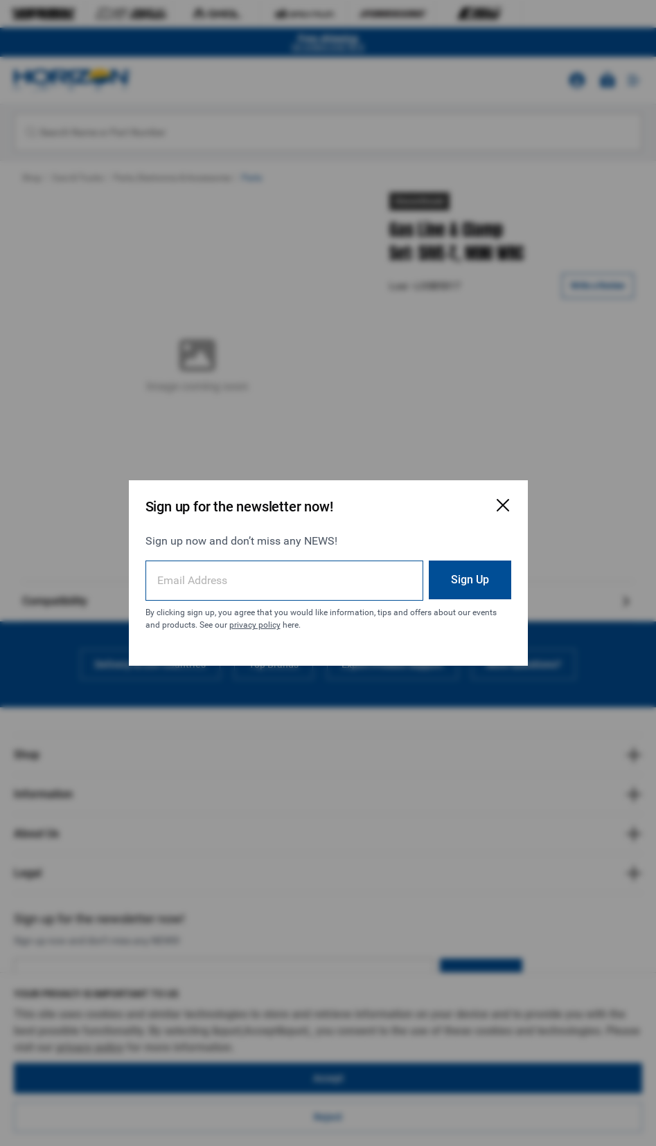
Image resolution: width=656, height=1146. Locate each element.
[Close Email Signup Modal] (503, 505)
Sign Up (470, 579)
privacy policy (255, 625)
